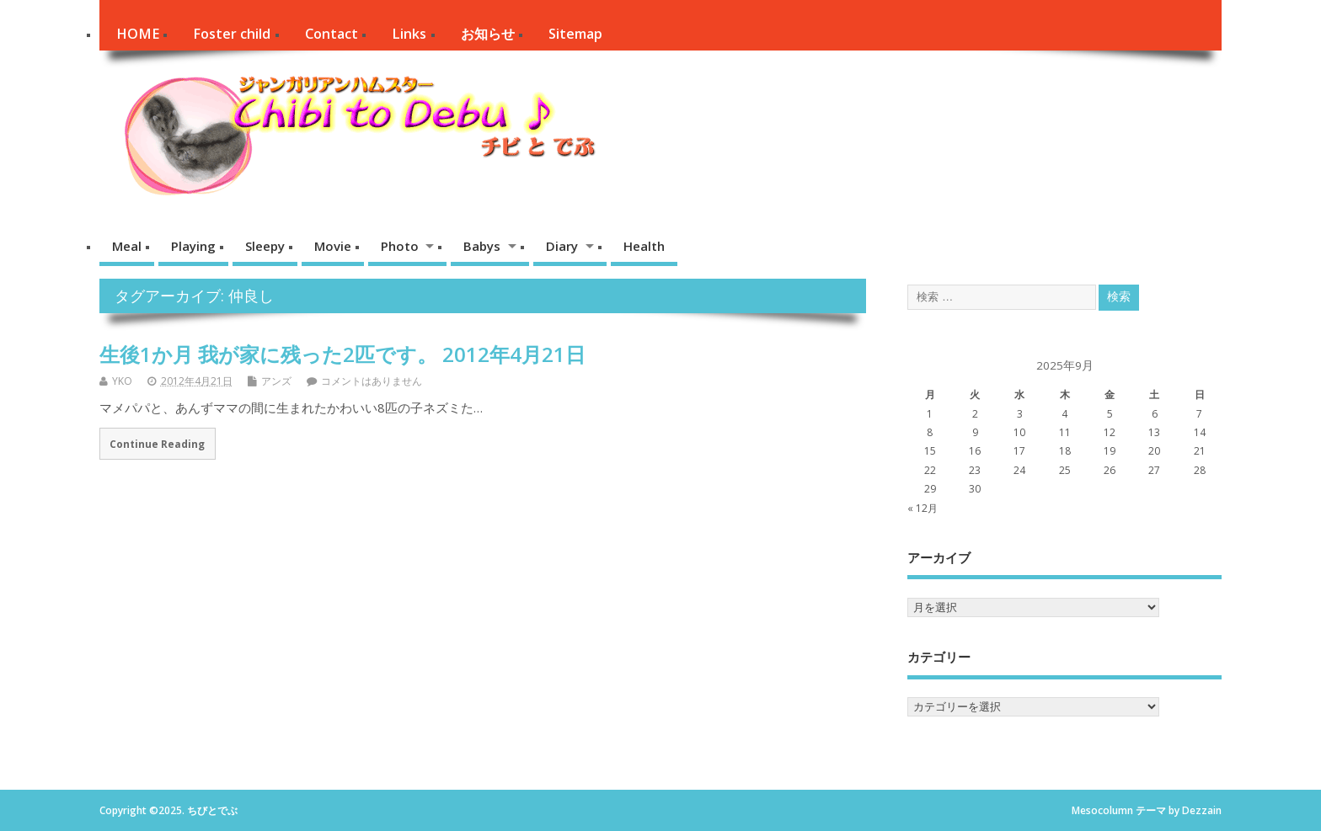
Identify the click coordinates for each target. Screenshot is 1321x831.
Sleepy (265, 245)
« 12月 (922, 508)
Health (644, 245)
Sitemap (575, 33)
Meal (127, 245)
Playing (193, 245)
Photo (400, 245)
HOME (137, 33)
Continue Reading (157, 443)
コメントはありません (371, 381)
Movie (332, 245)
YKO (122, 381)
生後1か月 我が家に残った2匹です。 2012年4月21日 (342, 354)
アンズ (276, 381)
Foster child (231, 33)
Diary (562, 245)
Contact (331, 33)
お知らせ (488, 33)
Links (409, 33)
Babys (481, 245)
